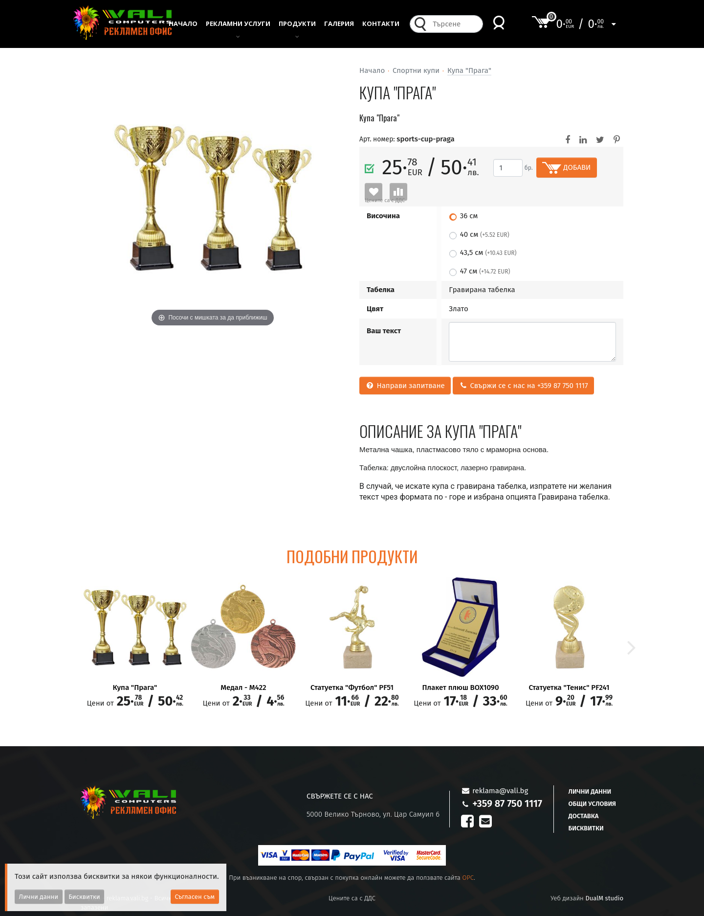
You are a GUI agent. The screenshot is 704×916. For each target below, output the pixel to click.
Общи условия (592, 803)
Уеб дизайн (586, 898)
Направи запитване (405, 385)
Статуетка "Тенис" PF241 (568, 687)
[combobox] (455, 27)
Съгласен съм (195, 896)
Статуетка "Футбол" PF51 (352, 687)
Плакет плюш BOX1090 (460, 687)
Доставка (584, 816)
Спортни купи (416, 70)
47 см (485, 271)
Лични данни (590, 791)
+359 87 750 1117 (507, 803)
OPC (468, 877)
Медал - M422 (243, 687)
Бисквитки (586, 828)
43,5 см (488, 252)
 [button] (631, 646)
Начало (372, 70)
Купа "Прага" (469, 70)
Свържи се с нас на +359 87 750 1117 (523, 385)
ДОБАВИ (566, 168)
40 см (484, 234)
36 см (469, 215)
